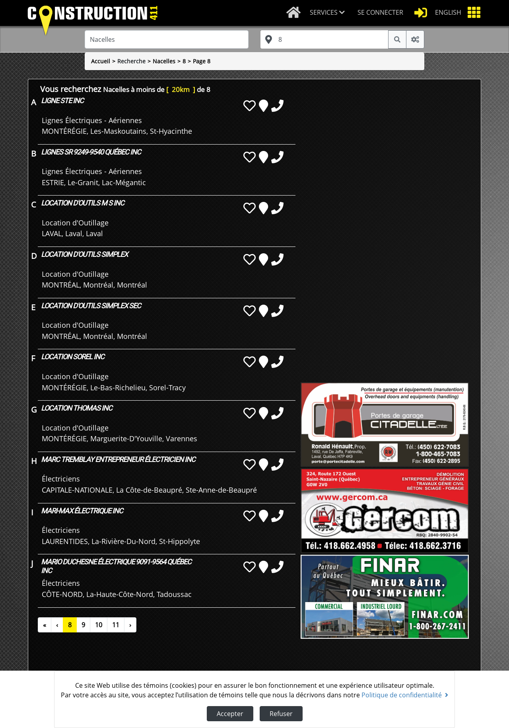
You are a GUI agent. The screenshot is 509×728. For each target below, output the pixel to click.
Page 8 (201, 61)
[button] (330, 13)
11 (115, 624)
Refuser (281, 713)
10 (98, 624)
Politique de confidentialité (404, 695)
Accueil (100, 61)
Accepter (230, 713)
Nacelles (164, 61)
